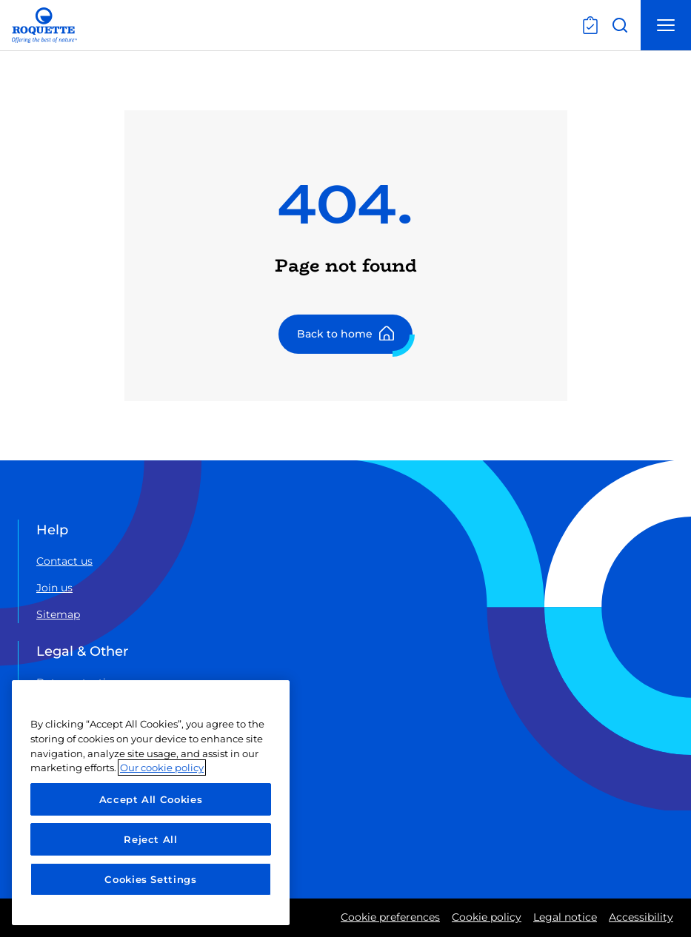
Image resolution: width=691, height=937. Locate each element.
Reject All (151, 839)
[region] (151, 802)
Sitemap (58, 614)
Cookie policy (486, 917)
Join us (54, 587)
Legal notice (565, 917)
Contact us (64, 561)
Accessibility (641, 917)
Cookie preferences (390, 917)
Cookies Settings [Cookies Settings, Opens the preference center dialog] (150, 879)
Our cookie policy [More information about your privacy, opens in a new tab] (162, 767)
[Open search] (620, 25)
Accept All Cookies (151, 799)
